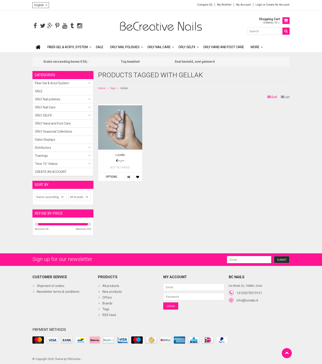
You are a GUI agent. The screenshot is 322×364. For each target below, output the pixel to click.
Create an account (278, 4)
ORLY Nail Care (159, 46)
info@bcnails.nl (247, 300)
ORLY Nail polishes (125, 46)
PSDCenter (73, 358)
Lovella (120, 154)
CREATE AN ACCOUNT (51, 171)
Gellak (124, 87)
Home (101, 87)
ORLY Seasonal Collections (53, 131)
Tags (113, 87)
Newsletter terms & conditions (58, 291)
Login (259, 4)
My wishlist (224, 4)
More (255, 46)
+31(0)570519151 (249, 292)
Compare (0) (204, 4)
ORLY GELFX (186, 46)
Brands (107, 303)
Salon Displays (45, 139)
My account (243, 4)
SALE (99, 46)
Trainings (41, 155)
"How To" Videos (46, 163)
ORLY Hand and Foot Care (223, 46)
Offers (107, 297)
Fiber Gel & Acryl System (67, 46)
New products (112, 291)
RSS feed (109, 315)
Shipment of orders (50, 285)
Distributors (43, 147)
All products (110, 285)
